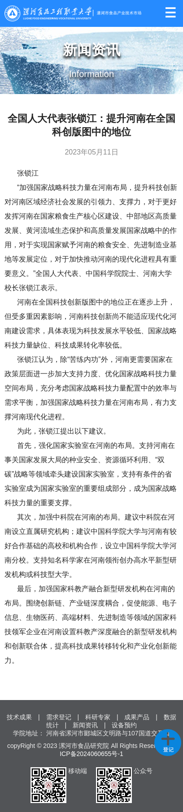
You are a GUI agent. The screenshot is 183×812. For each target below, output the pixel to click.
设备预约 (124, 725)
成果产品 (136, 717)
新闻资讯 (85, 725)
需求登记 (58, 717)
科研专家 (97, 717)
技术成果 (19, 717)
